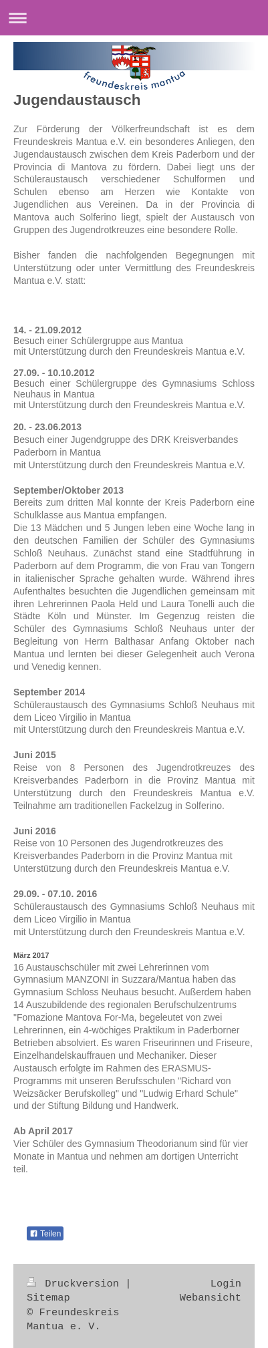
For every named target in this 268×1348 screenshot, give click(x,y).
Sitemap (48, 1298)
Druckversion (76, 1284)
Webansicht (210, 1298)
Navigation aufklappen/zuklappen (134, 17)
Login (226, 1284)
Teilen (45, 1233)
